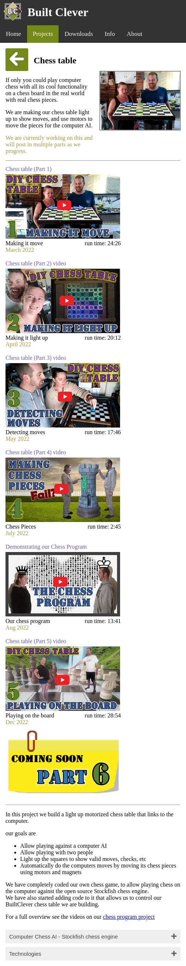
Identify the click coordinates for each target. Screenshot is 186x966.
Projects (43, 33)
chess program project (129, 917)
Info (110, 33)
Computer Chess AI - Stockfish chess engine (63, 936)
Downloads (78, 33)
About (134, 33)
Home (13, 33)
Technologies (25, 954)
